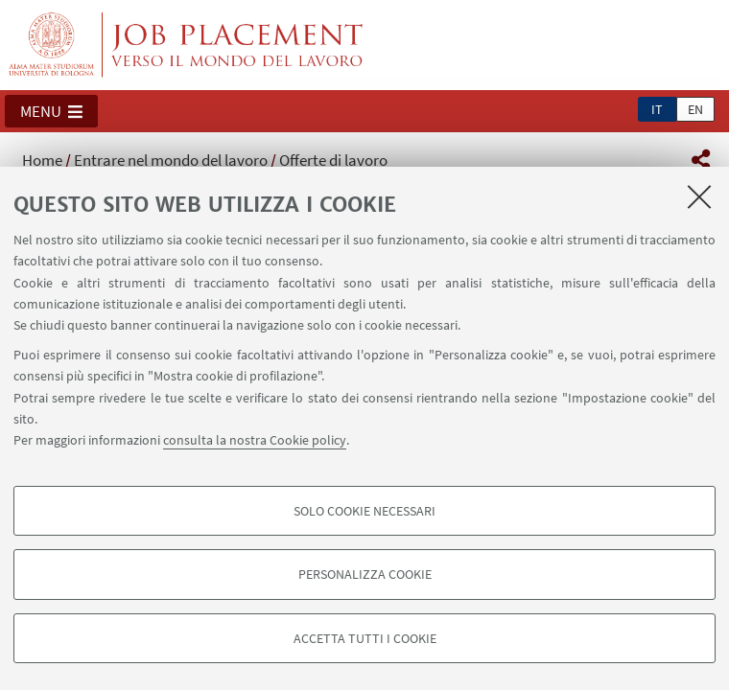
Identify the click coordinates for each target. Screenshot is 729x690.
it (657, 109)
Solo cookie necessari (364, 510)
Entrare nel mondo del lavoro (171, 160)
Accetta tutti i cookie (365, 638)
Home (42, 160)
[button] (51, 111)
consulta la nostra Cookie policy (254, 439)
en (695, 109)
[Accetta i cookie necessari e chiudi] (699, 196)
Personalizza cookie (365, 574)
